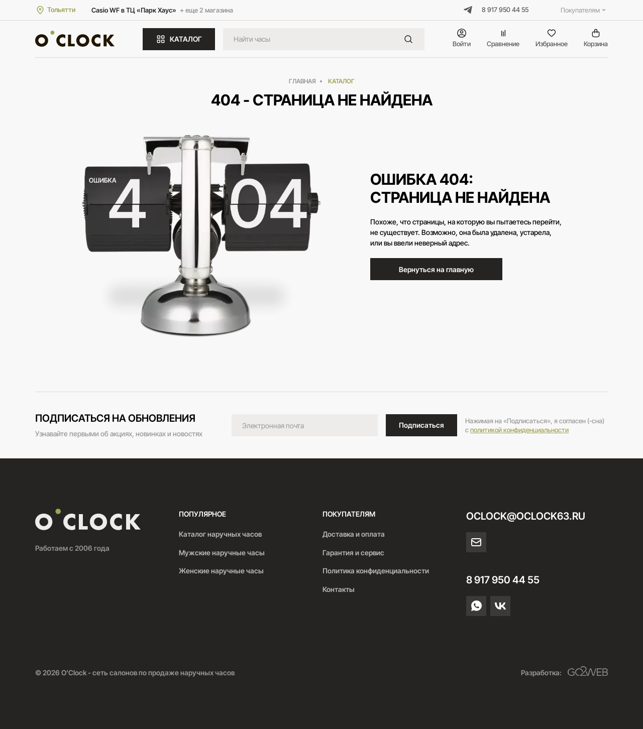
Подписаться (421, 425)
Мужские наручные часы (222, 552)
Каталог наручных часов (220, 534)
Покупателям (584, 10)
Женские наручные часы (221, 570)
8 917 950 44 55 (505, 10)
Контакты (339, 589)
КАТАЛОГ (179, 39)
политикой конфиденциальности (519, 430)
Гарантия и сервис (353, 552)
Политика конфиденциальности (376, 570)
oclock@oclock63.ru (525, 516)
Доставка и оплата (354, 534)
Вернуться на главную (436, 269)
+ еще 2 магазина (206, 10)
